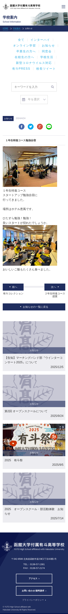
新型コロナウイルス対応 (34, 63)
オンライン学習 (24, 45)
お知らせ (48, 45)
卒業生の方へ (26, 51)
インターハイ (40, 39)
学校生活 (46, 57)
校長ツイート (46, 68)
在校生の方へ (24, 57)
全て (21, 39)
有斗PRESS (21, 68)
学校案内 (16, 28)
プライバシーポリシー (33, 600)
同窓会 (47, 51)
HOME (5, 28)
